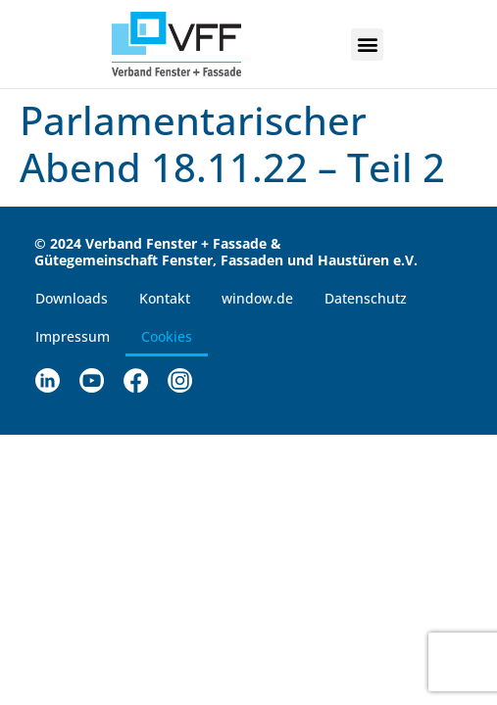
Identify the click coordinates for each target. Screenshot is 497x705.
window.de (257, 298)
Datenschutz (365, 298)
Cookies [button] (166, 336)
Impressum (72, 336)
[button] (367, 44)
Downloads (71, 298)
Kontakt (164, 298)
